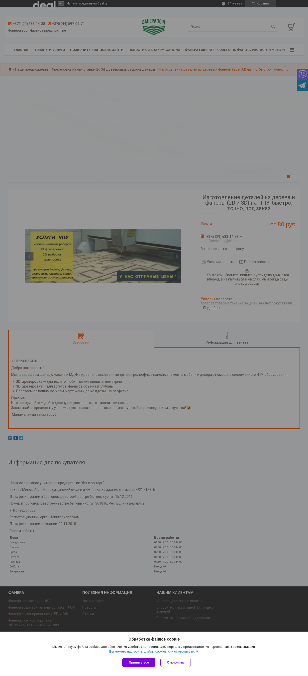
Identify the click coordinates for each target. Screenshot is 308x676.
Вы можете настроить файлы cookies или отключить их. (152, 651)
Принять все (139, 662)
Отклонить (175, 662)
